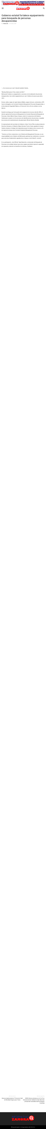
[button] (2, 8)
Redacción (5, 23)
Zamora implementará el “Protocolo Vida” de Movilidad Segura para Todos (12, 1099)
